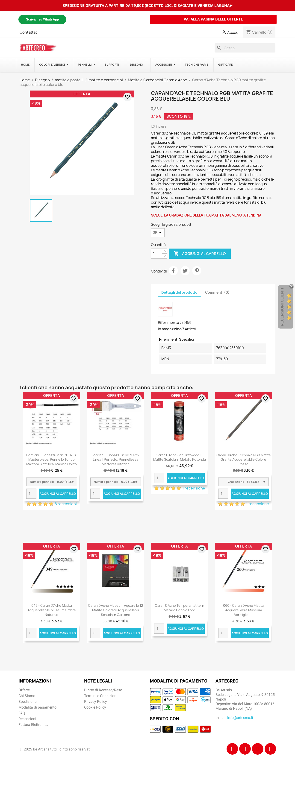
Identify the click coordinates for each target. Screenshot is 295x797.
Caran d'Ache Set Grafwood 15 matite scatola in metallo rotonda (179, 457)
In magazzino (170, 329)
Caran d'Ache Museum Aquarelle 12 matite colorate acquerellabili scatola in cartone (115, 610)
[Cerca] (245, 48)
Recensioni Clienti (282, 307)
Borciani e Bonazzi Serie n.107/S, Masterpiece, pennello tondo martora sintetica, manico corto (51, 459)
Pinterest (196, 270)
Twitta (185, 270)
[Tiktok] (257, 749)
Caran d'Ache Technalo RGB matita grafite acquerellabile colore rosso (243, 459)
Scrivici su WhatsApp (42, 19)
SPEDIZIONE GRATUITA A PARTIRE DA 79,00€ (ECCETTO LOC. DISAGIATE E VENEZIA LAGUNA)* (147, 5)
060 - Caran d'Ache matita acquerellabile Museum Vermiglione (243, 610)
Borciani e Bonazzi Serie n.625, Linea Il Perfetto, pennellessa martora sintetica (115, 459)
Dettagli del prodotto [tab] (179, 292)
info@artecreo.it (240, 717)
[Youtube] (270, 749)
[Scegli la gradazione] (158, 232)
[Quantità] (156, 254)
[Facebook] (232, 749)
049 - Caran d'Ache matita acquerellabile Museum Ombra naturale (52, 610)
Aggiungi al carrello (200, 254)
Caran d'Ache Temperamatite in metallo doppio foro (179, 607)
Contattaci (29, 32)
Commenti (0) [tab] (217, 292)
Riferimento (168, 322)
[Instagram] (245, 749)
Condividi (173, 270)
